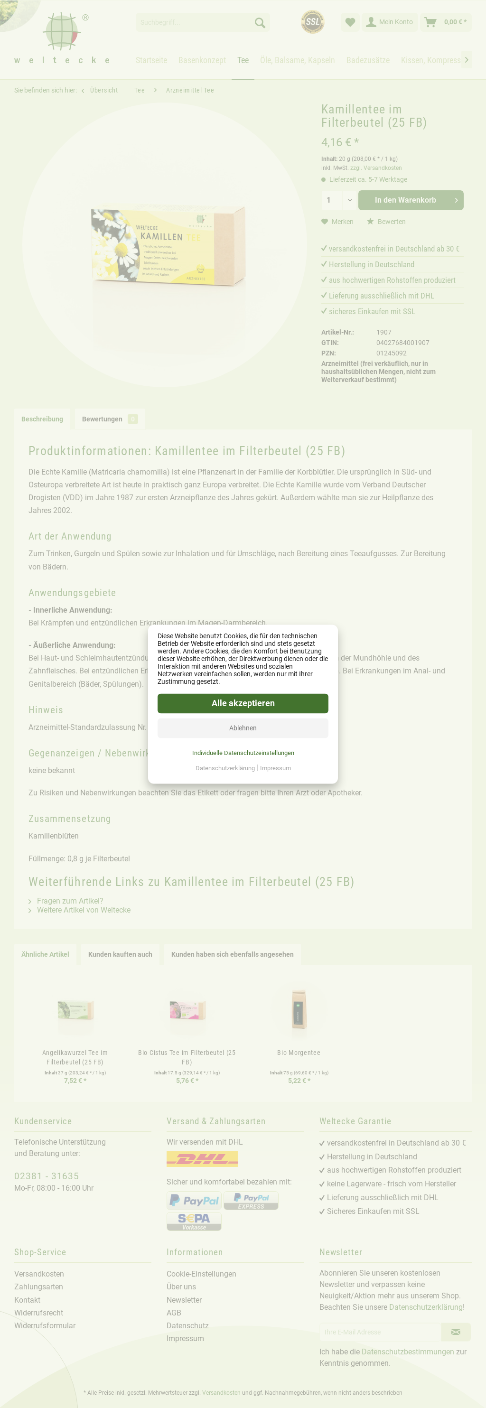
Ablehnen (243, 728)
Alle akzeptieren (243, 703)
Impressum (275, 768)
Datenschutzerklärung (226, 768)
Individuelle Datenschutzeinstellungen (243, 752)
